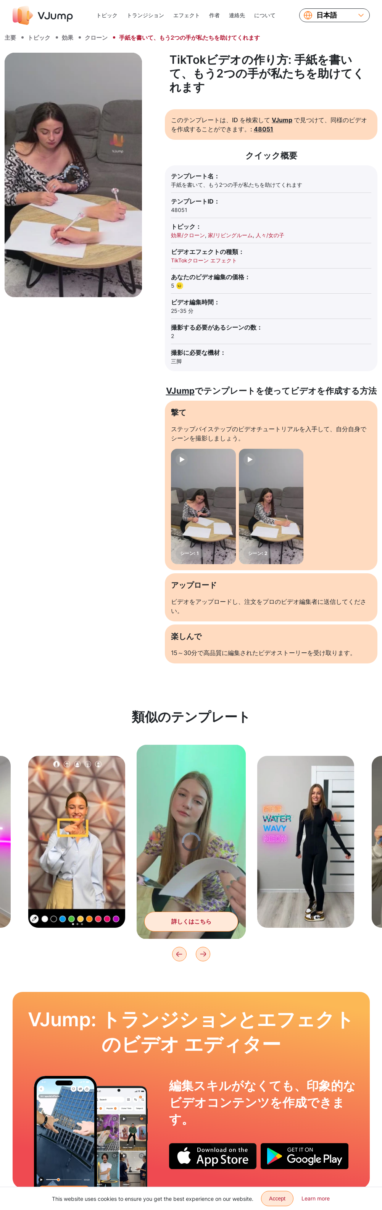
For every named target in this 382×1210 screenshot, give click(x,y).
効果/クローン (188, 235)
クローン (96, 37)
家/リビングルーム (230, 235)
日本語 (326, 15)
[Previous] (179, 954)
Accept (277, 1198)
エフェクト (186, 15)
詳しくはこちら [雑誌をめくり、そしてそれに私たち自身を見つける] (191, 926)
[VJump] (43, 15)
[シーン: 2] (271, 506)
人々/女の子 (270, 235)
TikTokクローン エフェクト (204, 260)
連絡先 (237, 15)
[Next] (203, 954)
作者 (214, 15)
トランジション (145, 15)
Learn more (315, 1198)
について (265, 15)
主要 (10, 37)
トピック (107, 15)
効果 (67, 37)
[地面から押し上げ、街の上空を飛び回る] (65, 1132)
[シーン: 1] (203, 506)
